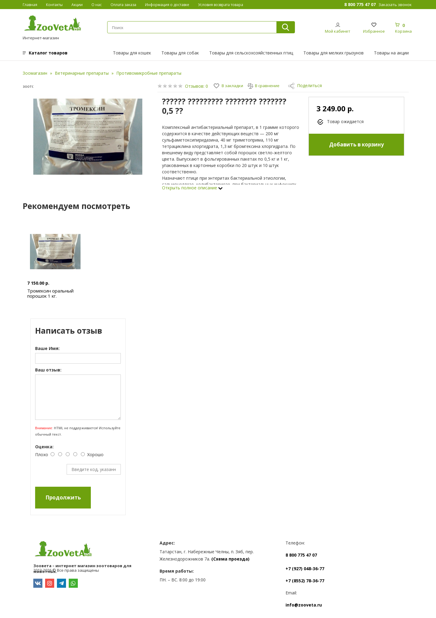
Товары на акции (391, 53)
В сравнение (265, 85)
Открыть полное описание (192, 188)
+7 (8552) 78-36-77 (305, 581)
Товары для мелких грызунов (333, 53)
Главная (30, 4)
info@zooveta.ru (304, 605)
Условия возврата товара (220, 4)
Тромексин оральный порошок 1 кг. (50, 293)
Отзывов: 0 (196, 86)
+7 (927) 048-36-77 (305, 568)
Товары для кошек (132, 53)
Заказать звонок (395, 4)
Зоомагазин (35, 73)
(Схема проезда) (230, 559)
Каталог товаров (48, 53)
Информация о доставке (167, 4)
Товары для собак (180, 53)
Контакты (54, 4)
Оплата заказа (123, 4)
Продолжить (63, 497)
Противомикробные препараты (148, 73)
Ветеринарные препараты (82, 73)
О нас (96, 4)
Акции (77, 4)
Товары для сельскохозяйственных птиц (251, 53)
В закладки (229, 85)
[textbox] (191, 27)
